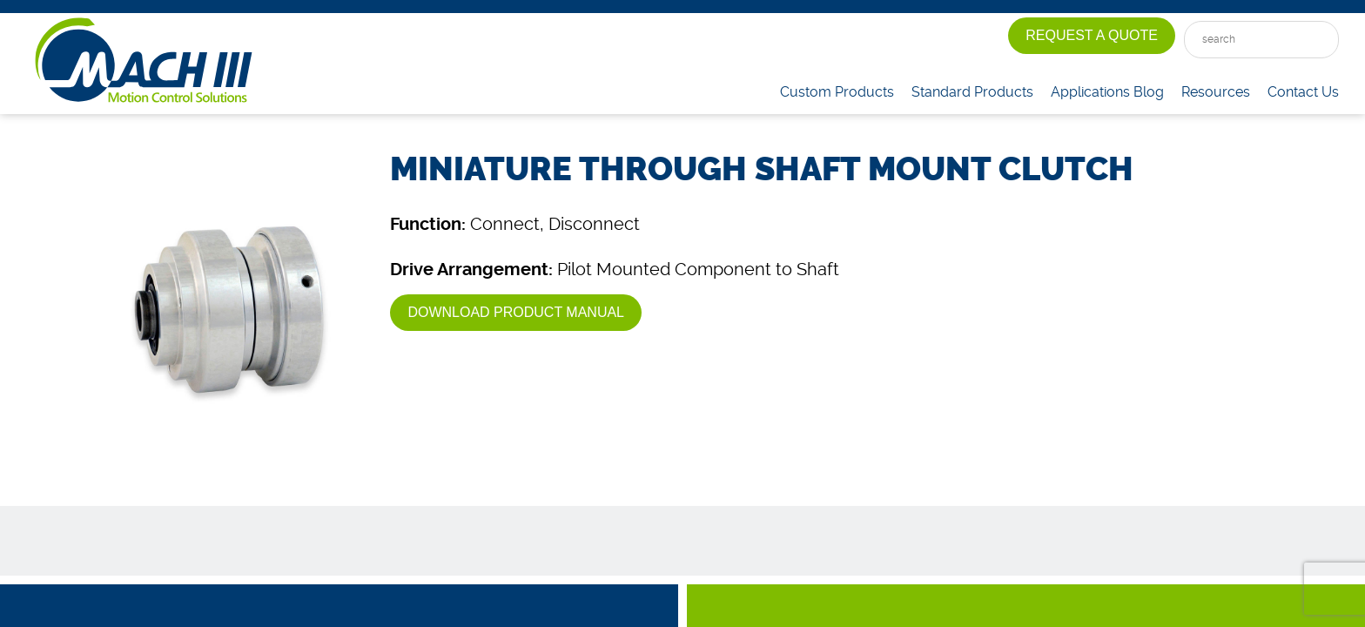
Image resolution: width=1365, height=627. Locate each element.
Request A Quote (1091, 35)
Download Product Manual (515, 312)
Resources (1215, 92)
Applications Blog (1107, 92)
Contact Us (1303, 92)
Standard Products (972, 92)
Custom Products (837, 92)
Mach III (143, 60)
